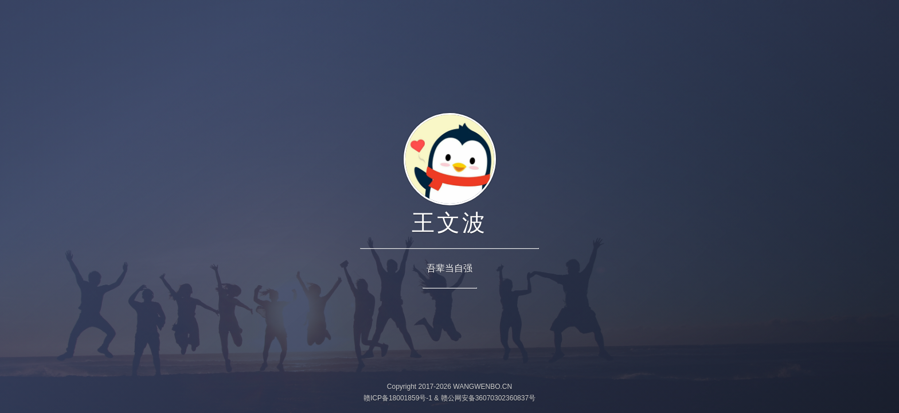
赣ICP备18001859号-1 (397, 398)
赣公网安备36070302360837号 (488, 398)
